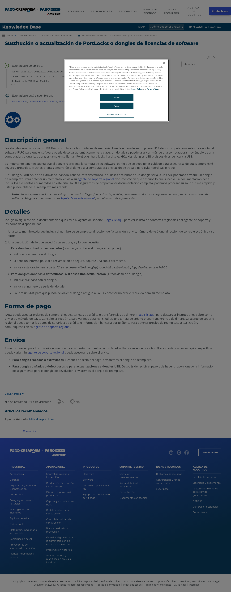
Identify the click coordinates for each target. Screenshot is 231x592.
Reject (116, 106)
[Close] (164, 63)
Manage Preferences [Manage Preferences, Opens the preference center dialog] (116, 114)
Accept (117, 97)
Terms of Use (152, 89)
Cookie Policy (136, 89)
